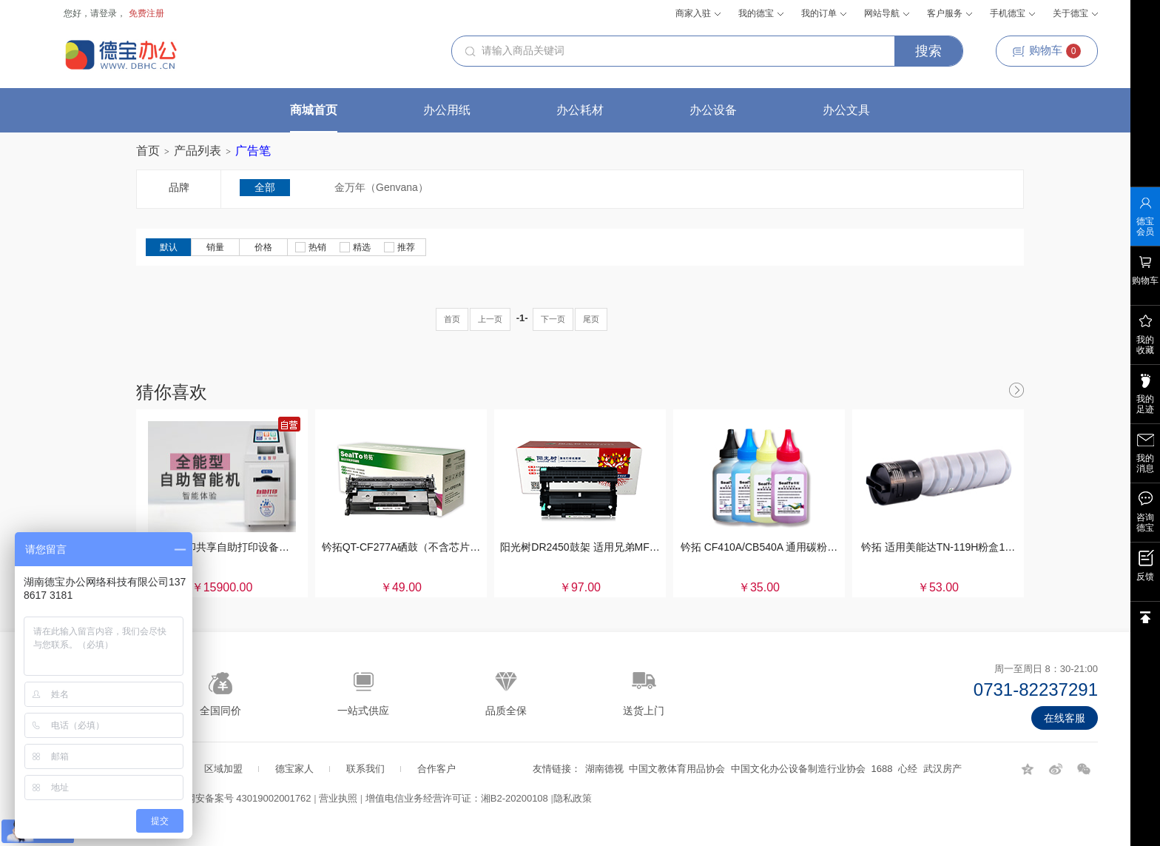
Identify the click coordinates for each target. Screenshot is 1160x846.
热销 (310, 247)
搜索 (928, 51)
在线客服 (1064, 718)
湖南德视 (604, 768)
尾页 (591, 319)
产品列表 (197, 150)
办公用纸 (447, 110)
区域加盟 (223, 768)
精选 (355, 247)
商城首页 (313, 110)
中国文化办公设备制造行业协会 (798, 768)
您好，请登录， (95, 13)
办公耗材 (580, 110)
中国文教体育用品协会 (677, 768)
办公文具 (846, 110)
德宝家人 (294, 768)
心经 (907, 768)
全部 (264, 187)
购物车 (1047, 51)
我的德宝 (760, 13)
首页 (148, 150)
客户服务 (949, 13)
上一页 (490, 319)
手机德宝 (1012, 13)
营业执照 (338, 798)
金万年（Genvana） (381, 187)
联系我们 (365, 768)
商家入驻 (698, 13)
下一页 (553, 319)
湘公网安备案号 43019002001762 (238, 798)
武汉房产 (942, 768)
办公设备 (713, 110)
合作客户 (436, 768)
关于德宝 (1075, 13)
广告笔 (253, 150)
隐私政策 (572, 798)
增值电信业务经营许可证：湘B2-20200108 (456, 798)
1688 (882, 768)
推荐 (399, 247)
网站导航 (886, 13)
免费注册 (146, 13)
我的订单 (823, 13)
